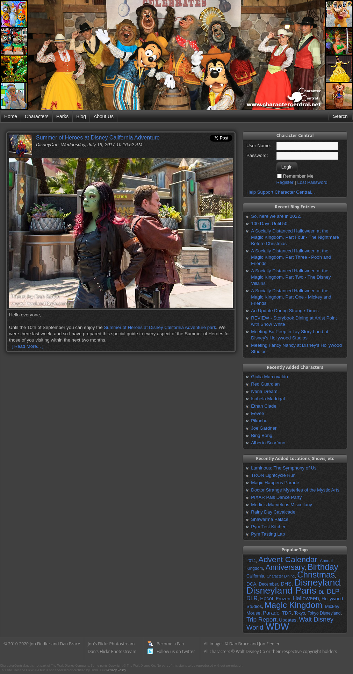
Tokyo (299, 613)
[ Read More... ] (27, 346)
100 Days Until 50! (270, 223)
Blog (81, 116)
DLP (333, 591)
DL (321, 592)
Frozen (283, 598)
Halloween (306, 598)
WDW (277, 626)
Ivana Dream (264, 391)
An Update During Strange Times (285, 310)
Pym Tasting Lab (268, 534)
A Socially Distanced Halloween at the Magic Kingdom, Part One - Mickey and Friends (291, 297)
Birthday (323, 567)
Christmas (316, 574)
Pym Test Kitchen (269, 526)
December (268, 584)
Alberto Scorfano (268, 442)
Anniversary (285, 567)
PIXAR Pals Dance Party (276, 497)
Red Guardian (265, 384)
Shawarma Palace (269, 519)
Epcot (266, 598)
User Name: (258, 145)
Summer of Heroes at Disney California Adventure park (160, 327)
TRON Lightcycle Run (273, 475)
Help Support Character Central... (280, 192)
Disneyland (317, 582)
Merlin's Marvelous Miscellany (281, 504)
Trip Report (261, 619)
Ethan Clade (263, 406)
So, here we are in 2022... (277, 216)
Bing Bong (261, 435)
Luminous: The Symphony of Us (283, 468)
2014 (251, 560)
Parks (62, 116)
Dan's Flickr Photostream (112, 651)
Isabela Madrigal (268, 398)
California (255, 576)
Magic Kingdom (293, 605)
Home (10, 116)
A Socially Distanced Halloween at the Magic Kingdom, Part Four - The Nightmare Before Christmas (295, 237)
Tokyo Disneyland (324, 613)
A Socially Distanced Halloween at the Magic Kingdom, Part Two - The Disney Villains (291, 277)
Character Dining (281, 576)
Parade (271, 613)
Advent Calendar (287, 559)
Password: (257, 155)
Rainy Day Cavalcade (273, 512)
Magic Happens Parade (275, 482)
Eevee (257, 413)
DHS (286, 584)
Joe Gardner (263, 428)
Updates (287, 620)
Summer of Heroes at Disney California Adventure (98, 138)
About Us (104, 116)
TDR (286, 613)
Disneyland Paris (281, 590)
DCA (251, 584)
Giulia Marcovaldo (269, 376)
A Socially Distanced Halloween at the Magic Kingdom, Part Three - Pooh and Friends (291, 257)
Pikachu (259, 420)
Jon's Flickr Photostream (111, 644)
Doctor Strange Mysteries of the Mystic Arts (295, 490)
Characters (37, 116)
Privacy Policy (116, 670)
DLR (252, 598)
